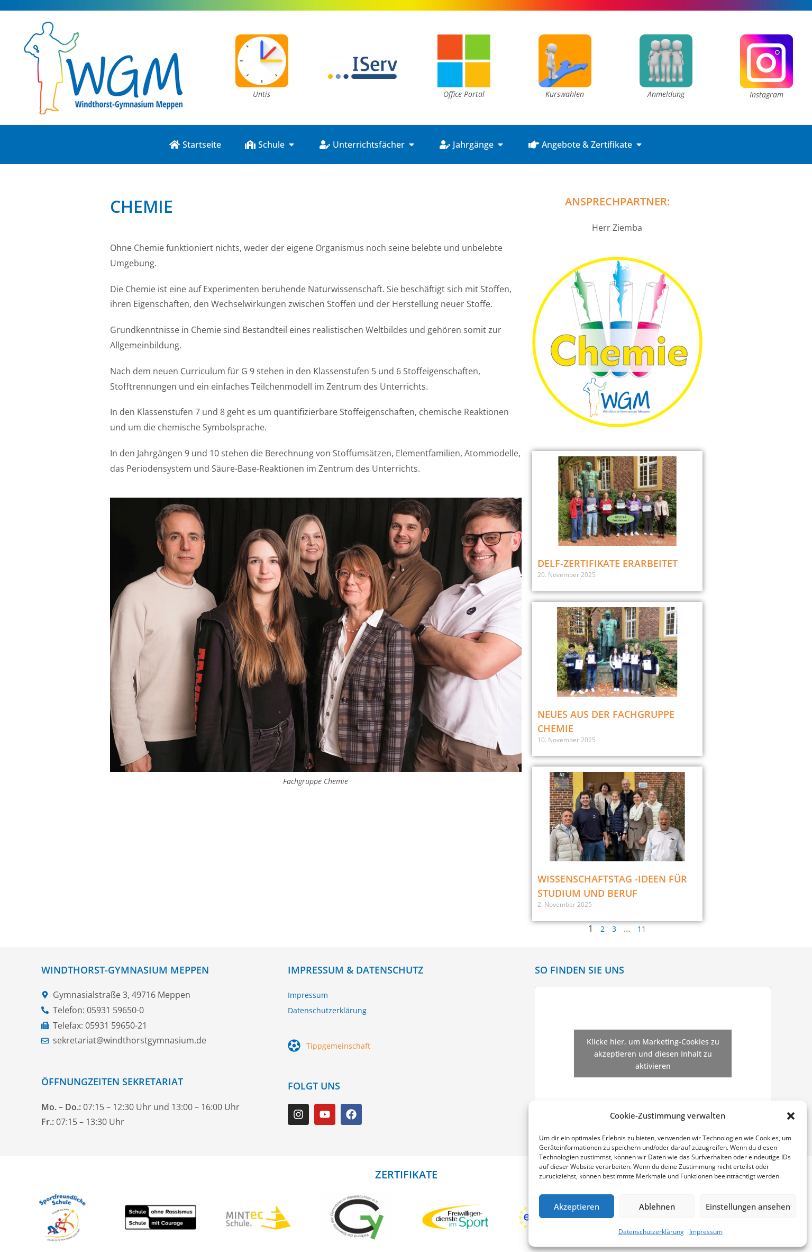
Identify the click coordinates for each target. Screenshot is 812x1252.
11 (642, 928)
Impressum (706, 1231)
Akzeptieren (576, 1206)
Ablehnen (657, 1206)
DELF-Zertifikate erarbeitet (607, 563)
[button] (791, 1116)
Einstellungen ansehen (748, 1206)
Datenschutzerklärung (651, 1231)
